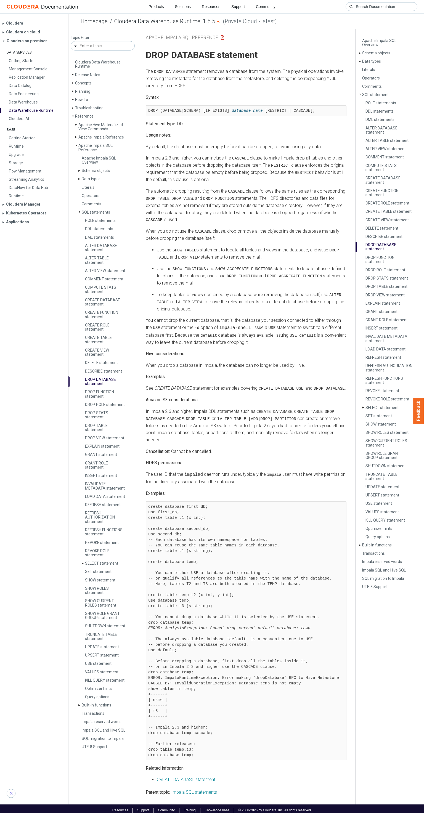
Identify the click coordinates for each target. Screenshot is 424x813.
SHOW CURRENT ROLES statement (100, 603)
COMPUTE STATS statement (100, 289)
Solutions (183, 6)
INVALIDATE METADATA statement (105, 486)
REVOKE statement (102, 542)
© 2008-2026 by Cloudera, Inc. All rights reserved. (275, 807)
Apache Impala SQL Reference (95, 147)
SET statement (98, 571)
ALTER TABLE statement (97, 260)
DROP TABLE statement (96, 427)
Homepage (94, 21)
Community (265, 6)
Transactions (93, 713)
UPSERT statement (102, 655)
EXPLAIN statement (102, 446)
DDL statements (99, 229)
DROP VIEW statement (104, 438)
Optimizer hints (98, 688)
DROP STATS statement (96, 415)
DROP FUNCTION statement (99, 394)
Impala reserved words (101, 721)
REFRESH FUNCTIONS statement (104, 532)
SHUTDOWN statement (105, 626)
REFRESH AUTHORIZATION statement (100, 517)
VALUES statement (101, 672)
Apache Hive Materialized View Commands (100, 127)
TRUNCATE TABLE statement (101, 636)
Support (238, 6)
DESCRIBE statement (103, 371)
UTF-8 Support (94, 747)
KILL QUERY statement (104, 680)
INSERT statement (101, 475)
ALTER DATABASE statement (101, 247)
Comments (91, 204)
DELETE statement (101, 362)
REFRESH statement (103, 505)
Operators (90, 195)
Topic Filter (80, 38)
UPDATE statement (102, 647)
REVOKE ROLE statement (97, 553)
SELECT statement (101, 563)
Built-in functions (96, 705)
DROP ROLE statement (105, 404)
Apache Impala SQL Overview (99, 160)
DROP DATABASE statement (100, 381)
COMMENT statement (104, 279)
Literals (88, 187)
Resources (211, 6)
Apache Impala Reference (101, 137)
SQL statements (96, 212)
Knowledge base (217, 807)
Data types (91, 179)
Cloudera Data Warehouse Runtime (157, 21)
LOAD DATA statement (105, 496)
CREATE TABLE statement (98, 339)
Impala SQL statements (194, 788)
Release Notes (87, 75)
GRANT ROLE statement (96, 465)
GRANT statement (101, 454)
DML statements (99, 237)
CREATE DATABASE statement (102, 302)
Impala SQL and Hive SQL (103, 730)
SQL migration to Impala (103, 738)
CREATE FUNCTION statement (101, 314)
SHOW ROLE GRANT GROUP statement (102, 615)
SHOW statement (100, 580)
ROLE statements (100, 220)
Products (156, 6)
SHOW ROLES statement (97, 590)
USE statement (98, 663)
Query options (97, 697)
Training (190, 807)
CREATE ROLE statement (97, 327)
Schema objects (96, 170)
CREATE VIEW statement (97, 352)
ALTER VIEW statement (105, 271)
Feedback (418, 411)
